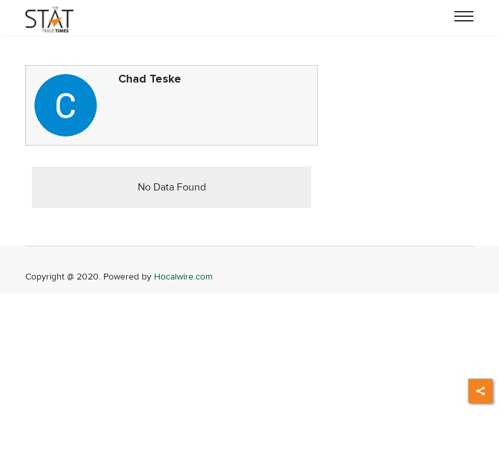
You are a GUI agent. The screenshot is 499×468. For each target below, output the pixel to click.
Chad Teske (149, 79)
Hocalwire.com (183, 276)
